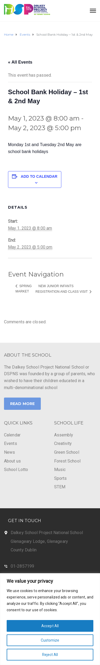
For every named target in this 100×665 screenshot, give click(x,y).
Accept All (50, 626)
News (9, 452)
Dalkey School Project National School (47, 532)
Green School (66, 452)
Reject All (50, 654)
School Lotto (16, 469)
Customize (50, 640)
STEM (59, 486)
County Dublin (24, 549)
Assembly (63, 434)
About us (12, 461)
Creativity (63, 443)
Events (10, 443)
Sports (60, 478)
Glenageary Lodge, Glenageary (39, 541)
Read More (22, 403)
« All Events (20, 62)
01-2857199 (22, 566)
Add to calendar (39, 176)
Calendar (12, 434)
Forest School (67, 461)
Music (60, 469)
